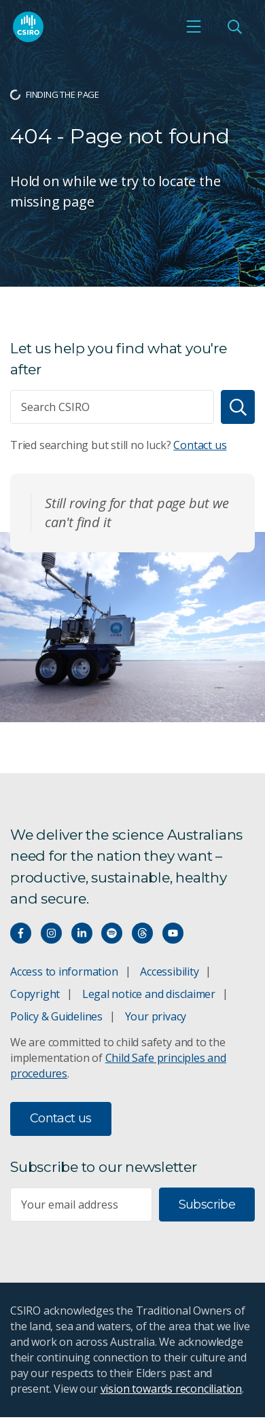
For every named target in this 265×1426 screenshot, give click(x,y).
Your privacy (155, 1016)
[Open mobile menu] (194, 26)
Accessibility (169, 971)
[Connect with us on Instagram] (51, 933)
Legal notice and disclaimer (148, 993)
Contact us (199, 445)
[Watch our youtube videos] (172, 933)
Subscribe (207, 1204)
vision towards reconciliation (172, 1388)
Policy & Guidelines (56, 1016)
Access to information (64, 971)
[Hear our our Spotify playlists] (111, 933)
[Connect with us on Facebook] (20, 933)
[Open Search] (234, 26)
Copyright (35, 993)
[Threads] (142, 933)
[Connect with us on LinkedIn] (81, 933)
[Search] (238, 407)
